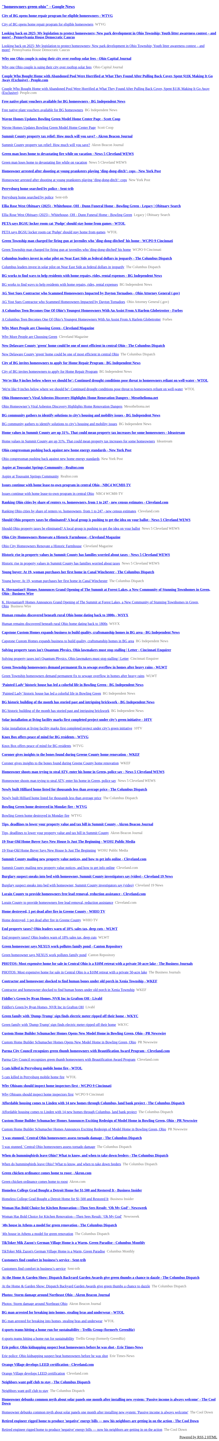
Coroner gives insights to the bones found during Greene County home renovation (60, 763)
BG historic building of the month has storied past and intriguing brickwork (55, 711)
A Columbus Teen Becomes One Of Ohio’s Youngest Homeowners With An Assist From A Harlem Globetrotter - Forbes (92, 310)
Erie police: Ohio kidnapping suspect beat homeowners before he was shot (55, 1356)
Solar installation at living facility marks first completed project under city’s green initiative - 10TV (77, 719)
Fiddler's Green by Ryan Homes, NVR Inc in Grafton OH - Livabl (52, 998)
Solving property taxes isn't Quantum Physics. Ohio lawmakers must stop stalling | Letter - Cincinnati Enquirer (86, 650)
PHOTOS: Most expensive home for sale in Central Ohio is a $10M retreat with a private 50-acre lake (74, 972)
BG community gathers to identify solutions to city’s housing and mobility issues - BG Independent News (81, 415)
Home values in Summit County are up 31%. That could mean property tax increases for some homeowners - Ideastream (93, 432)
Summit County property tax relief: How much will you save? (46, 145)
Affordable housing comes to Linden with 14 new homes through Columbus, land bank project (69, 1112)
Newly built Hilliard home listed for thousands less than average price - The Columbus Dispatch (74, 789)
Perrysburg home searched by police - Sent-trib (38, 188)
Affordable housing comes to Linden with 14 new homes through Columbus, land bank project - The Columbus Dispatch (93, 1103)
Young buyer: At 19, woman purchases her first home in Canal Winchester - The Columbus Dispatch (78, 572)
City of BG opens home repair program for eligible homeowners (47, 24)
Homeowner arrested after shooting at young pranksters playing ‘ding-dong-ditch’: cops (64, 180)
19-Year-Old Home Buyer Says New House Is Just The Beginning (49, 850)
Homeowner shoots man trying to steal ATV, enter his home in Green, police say (59, 781)
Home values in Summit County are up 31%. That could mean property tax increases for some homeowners (78, 441)
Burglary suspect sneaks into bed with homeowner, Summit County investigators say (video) (68, 885)
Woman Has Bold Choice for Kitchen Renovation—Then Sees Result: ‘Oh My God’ (62, 1216)
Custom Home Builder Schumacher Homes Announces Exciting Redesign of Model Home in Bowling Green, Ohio (84, 1129)
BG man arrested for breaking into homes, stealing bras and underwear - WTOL (63, 1312)
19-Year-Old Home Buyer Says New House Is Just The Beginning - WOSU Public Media (68, 841)
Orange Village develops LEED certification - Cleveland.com (48, 1364)
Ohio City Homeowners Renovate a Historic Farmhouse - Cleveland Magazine (61, 537)
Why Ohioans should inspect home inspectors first (38, 1094)
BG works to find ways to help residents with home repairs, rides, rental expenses (60, 284)
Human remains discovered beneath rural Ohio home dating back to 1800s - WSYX (65, 615)
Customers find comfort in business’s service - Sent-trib (44, 1260)
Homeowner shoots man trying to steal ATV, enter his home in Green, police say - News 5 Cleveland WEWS (83, 772)
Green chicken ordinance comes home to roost (35, 1181)
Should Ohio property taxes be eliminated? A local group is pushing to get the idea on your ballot (71, 528)
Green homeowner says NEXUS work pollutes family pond (44, 955)
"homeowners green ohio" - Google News (38, 6)
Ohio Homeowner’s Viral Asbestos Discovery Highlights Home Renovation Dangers (62, 406)
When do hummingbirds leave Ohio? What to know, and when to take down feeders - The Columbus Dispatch (85, 1155)
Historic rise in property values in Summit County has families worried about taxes (61, 563)
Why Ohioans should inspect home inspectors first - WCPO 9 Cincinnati (56, 1086)
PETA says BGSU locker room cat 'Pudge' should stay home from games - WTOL (63, 223)
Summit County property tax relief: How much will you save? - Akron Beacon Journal (67, 136)
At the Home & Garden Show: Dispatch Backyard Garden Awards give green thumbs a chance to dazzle (76, 1286)
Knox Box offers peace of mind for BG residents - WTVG (45, 737)
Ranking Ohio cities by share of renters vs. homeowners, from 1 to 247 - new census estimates (69, 511)
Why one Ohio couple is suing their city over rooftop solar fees (47, 67)
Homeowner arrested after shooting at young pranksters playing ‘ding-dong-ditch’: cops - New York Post (81, 171)
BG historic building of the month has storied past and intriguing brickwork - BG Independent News (78, 702)
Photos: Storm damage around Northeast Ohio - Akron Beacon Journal (56, 1295)
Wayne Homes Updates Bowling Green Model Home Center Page (49, 127)
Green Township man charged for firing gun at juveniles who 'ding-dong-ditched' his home (66, 250)
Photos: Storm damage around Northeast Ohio (35, 1304)
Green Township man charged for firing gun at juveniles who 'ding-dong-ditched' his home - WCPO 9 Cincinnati (87, 241)
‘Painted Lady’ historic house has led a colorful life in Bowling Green (51, 693)
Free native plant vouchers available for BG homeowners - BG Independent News (63, 101)
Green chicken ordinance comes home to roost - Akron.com (46, 1173)
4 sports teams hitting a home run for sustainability (38, 1338)
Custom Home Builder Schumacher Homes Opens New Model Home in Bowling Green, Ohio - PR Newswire (84, 1033)
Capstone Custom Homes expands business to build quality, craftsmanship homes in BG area (68, 641)
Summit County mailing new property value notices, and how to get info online (58, 868)
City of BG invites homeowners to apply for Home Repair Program (50, 371)
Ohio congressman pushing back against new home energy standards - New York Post (66, 450)
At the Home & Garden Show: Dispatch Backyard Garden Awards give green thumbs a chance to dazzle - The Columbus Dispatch (100, 1277)
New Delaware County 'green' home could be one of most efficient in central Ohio (60, 354)
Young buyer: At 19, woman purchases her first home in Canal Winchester (55, 581)
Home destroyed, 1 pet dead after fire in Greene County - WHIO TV (53, 911)
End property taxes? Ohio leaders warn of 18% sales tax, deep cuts (49, 937)
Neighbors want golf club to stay (25, 1391)
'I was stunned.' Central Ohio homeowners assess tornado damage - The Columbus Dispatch (72, 1138)
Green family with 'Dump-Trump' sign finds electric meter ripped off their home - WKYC (70, 1016)
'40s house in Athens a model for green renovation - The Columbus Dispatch (59, 1225)
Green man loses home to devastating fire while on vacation (44, 162)
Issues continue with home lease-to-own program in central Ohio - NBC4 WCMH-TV (66, 485)
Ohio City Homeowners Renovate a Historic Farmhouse (42, 546)
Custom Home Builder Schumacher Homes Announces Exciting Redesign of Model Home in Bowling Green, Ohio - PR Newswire (99, 1120)
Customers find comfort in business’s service (34, 1269)
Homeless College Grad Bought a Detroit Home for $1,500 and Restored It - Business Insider (72, 1190)
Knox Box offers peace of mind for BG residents (36, 746)
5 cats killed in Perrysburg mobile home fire (33, 1077)
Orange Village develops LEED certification (33, 1373)
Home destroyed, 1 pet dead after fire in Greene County (41, 920)
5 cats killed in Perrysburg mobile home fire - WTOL (42, 1068)
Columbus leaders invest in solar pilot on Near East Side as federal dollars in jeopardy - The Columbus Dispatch (87, 258)
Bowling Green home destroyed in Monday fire (35, 815)
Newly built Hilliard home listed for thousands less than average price (51, 798)
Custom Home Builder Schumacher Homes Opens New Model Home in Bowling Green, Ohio (69, 1042)
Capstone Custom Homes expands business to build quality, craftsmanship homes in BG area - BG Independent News (91, 632)
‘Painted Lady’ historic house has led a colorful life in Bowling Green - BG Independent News (72, 685)
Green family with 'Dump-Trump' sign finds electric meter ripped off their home (59, 1025)
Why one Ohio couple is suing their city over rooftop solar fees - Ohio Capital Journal (66, 58)
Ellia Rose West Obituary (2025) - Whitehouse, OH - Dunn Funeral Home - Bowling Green (67, 215)
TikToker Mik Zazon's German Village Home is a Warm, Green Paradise (53, 1251)
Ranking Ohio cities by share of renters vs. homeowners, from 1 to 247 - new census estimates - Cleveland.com (85, 502)
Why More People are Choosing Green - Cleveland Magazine (48, 328)
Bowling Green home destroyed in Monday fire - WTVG (44, 807)
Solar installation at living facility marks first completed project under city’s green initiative (67, 728)
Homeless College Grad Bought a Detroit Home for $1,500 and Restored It (55, 1199)
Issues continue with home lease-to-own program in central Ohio (48, 494)
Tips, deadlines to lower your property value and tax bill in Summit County (55, 833)
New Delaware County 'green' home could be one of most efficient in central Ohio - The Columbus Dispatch (83, 345)
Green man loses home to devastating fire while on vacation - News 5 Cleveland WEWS (68, 154)
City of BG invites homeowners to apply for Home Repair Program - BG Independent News (71, 363)
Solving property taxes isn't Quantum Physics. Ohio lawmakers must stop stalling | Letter (65, 658)
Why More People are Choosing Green (29, 337)
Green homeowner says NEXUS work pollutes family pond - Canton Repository (62, 946)
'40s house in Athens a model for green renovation (37, 1234)
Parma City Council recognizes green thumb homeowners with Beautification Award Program (68, 1059)
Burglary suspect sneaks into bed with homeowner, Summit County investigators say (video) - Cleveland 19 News (87, 876)
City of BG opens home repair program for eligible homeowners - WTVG (57, 16)
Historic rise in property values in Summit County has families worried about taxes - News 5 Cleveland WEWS (86, 555)
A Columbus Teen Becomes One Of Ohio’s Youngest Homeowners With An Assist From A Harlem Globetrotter (81, 319)
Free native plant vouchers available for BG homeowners (42, 110)
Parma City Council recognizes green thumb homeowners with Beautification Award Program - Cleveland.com (86, 1051)
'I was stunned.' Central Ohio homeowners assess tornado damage (48, 1147)
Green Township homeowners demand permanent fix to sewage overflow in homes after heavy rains (73, 676)
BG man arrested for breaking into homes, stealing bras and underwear (52, 1321)
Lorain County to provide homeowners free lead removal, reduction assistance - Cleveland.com (74, 894)
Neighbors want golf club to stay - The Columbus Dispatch (46, 1382)
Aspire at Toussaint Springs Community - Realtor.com (43, 467)
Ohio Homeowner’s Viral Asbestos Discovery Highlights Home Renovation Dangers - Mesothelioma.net (80, 398)
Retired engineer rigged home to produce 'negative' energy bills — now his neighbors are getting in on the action (82, 1429)
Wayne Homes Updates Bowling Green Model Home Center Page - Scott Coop (61, 119)
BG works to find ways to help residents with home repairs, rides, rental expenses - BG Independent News (82, 275)
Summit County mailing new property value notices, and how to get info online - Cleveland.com (74, 859)
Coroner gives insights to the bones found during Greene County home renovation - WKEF (71, 754)
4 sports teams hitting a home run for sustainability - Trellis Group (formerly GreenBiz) (68, 1330)
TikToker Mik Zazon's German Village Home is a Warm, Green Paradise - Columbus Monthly (73, 1243)
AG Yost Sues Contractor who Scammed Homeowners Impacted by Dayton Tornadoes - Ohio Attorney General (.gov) (91, 293)
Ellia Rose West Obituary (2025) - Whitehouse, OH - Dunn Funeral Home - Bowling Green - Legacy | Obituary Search (91, 206)
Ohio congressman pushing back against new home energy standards (51, 459)
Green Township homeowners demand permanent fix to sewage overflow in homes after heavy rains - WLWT (84, 667)
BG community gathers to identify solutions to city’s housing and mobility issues (59, 424)
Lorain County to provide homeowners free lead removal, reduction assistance (57, 902)
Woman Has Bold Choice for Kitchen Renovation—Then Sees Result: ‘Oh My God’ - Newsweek (74, 1208)
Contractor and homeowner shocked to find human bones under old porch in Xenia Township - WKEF (79, 981)
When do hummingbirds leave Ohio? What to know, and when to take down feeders (61, 1164)
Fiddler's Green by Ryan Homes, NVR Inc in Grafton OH (43, 1007)
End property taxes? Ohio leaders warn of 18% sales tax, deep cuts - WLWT (60, 929)
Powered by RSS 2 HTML (198, 1437)
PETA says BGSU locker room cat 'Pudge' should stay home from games (53, 232)
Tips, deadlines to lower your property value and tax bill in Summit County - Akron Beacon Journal (77, 824)
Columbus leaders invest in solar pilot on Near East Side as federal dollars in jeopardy (63, 267)
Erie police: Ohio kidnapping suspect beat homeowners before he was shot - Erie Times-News (72, 1347)
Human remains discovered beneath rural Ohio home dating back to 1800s (54, 624)
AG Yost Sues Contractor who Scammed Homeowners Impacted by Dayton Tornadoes (63, 302)
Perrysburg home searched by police (28, 197)
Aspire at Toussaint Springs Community (30, 476)
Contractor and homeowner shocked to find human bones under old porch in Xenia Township (68, 990)
